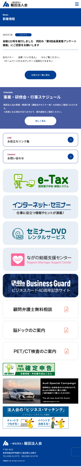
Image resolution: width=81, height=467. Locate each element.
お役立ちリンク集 (40, 140)
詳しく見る (40, 120)
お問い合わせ (40, 157)
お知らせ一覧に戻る (40, 74)
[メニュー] (77, 4)
